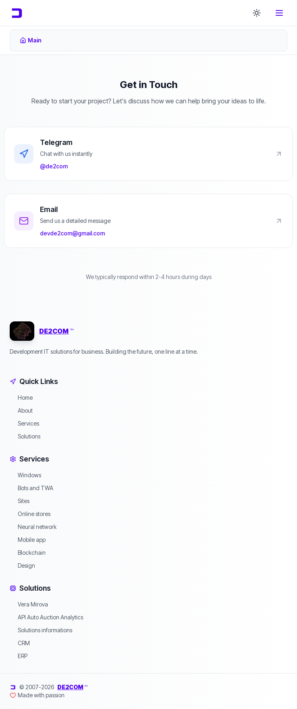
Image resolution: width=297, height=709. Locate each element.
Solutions (25, 436)
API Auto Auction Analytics (46, 617)
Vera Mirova (29, 604)
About (21, 410)
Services (24, 423)
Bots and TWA (31, 488)
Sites (19, 500)
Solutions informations (41, 630)
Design (22, 565)
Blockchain (28, 552)
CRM (20, 643)
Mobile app (28, 539)
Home (21, 397)
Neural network (33, 526)
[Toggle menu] (279, 13)
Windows (25, 475)
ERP (18, 655)
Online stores (30, 513)
